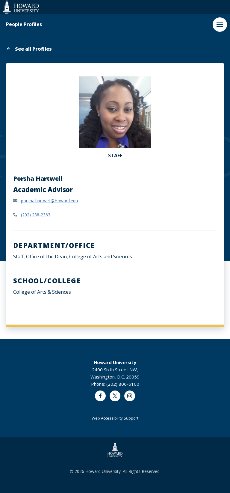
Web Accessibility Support (115, 418)
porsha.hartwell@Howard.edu (49, 200)
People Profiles (24, 24)
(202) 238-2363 (35, 215)
